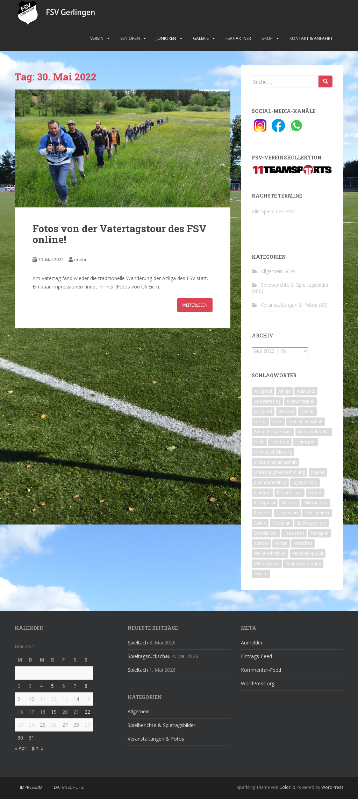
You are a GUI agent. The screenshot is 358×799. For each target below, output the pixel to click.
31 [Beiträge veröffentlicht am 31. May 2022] (31, 737)
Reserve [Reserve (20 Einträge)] (262, 513)
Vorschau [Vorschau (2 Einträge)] (303, 543)
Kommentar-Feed (261, 669)
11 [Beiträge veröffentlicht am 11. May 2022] (42, 698)
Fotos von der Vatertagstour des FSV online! (120, 234)
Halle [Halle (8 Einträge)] (259, 442)
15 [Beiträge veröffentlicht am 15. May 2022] (87, 698)
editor (80, 259)
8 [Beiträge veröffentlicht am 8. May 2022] (86, 686)
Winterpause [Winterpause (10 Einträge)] (266, 563)
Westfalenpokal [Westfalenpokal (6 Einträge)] (307, 553)
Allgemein (272, 271)
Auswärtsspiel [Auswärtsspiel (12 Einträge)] (300, 401)
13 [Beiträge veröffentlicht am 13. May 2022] (65, 698)
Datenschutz (69, 787)
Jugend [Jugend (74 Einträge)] (318, 472)
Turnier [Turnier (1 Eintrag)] (261, 543)
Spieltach (138, 642)
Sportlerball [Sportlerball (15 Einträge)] (266, 533)
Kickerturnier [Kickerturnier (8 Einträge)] (289, 492)
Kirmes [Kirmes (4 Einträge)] (315, 492)
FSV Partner (238, 38)
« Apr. (21, 748)
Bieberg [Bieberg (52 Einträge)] (286, 411)
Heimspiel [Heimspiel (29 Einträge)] (305, 442)
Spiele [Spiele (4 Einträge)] (260, 523)
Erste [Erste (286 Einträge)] (277, 422)
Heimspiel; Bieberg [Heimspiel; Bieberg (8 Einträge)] (273, 452)
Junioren (166, 38)
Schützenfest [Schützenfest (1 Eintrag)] (317, 513)
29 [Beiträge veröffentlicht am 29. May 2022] (87, 724)
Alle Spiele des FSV (273, 211)
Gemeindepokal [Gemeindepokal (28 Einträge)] (314, 432)
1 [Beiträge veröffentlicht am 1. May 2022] (86, 673)
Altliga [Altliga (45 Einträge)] (284, 391)
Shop (267, 38)
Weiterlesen (195, 305)
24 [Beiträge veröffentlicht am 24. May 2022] (31, 724)
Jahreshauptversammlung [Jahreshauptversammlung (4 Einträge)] (279, 472)
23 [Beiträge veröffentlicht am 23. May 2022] (20, 724)
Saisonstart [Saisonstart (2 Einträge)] (287, 513)
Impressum (31, 787)
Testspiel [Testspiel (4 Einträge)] (319, 533)
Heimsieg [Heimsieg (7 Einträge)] (280, 442)
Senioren (130, 38)
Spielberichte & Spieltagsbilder (295, 284)
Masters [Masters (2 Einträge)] (289, 503)
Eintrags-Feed (256, 656)
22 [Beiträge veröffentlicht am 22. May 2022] (87, 711)
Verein (96, 38)
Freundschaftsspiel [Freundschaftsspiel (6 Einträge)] (273, 432)
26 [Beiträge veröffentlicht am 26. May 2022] (54, 724)
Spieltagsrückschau (149, 656)
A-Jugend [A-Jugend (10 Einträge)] (263, 391)
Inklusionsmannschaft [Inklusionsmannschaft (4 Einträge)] (275, 462)
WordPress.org (257, 683)
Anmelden (252, 642)
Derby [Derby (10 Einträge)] (260, 422)
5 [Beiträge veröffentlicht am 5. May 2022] (52, 686)
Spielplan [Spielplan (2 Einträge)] (281, 523)
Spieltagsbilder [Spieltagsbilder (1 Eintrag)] (312, 523)
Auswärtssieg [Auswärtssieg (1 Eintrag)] (267, 401)
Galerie (201, 38)
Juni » (37, 748)
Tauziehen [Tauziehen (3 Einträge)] (294, 533)
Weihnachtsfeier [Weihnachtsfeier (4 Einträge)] (270, 553)
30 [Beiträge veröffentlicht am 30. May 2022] (20, 737)
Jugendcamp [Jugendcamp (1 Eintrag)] (305, 482)
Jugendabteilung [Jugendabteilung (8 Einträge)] (270, 482)
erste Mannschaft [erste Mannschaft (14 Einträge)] (306, 422)
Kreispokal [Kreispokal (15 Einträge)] (264, 503)
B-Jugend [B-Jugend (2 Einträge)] (263, 411)
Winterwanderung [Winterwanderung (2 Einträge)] (303, 563)
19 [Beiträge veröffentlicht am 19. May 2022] (54, 711)
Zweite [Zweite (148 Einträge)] (260, 574)
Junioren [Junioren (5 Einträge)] (262, 492)
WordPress (332, 787)
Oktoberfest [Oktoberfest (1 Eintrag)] (315, 503)
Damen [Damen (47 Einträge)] (307, 411)
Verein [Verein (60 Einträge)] (281, 543)
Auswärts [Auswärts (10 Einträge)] (306, 391)
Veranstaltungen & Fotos (289, 304)
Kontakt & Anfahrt (311, 38)
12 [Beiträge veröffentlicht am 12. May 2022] (54, 698)
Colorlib (287, 787)
